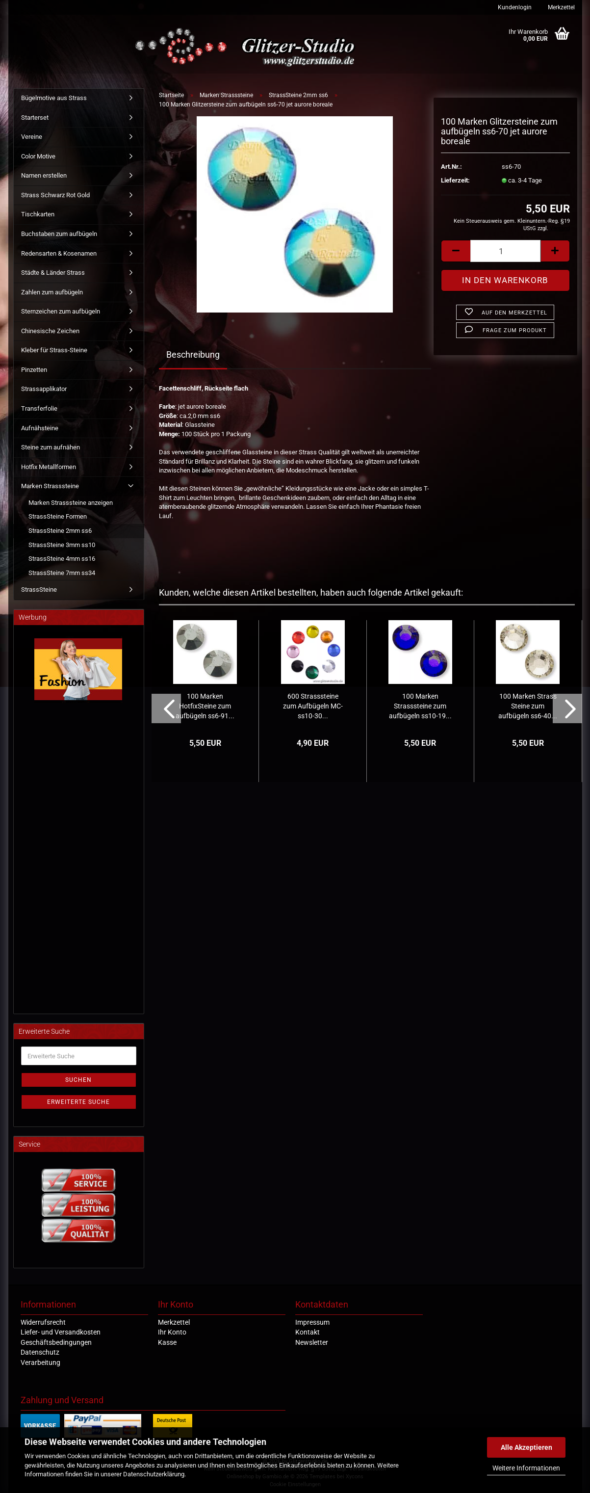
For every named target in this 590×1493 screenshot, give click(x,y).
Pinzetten (34, 369)
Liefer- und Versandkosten (61, 1332)
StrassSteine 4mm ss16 (61, 558)
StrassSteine (39, 589)
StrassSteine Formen (57, 516)
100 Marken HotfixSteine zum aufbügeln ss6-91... (205, 706)
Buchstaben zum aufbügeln (59, 233)
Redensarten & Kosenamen (59, 253)
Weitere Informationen (526, 1468)
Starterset (35, 117)
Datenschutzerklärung (153, 1474)
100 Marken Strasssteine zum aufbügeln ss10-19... (420, 706)
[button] (455, 251)
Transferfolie (39, 408)
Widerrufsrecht (43, 1322)
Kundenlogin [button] (514, 7)
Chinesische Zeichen (50, 331)
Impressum (312, 1322)
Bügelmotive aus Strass (54, 98)
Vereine (31, 136)
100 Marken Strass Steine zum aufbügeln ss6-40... (527, 706)
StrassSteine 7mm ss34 (61, 572)
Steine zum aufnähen (50, 447)
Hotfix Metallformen (48, 467)
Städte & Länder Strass (53, 272)
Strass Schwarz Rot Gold (55, 195)
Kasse (167, 1342)
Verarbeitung (40, 1362)
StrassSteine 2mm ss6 (60, 530)
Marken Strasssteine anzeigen (70, 502)
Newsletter (311, 1342)
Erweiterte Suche (78, 1102)
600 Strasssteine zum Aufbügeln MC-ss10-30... (313, 706)
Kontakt (307, 1332)
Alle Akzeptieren (526, 1447)
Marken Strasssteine (50, 486)
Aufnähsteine (39, 428)
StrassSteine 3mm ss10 (61, 545)
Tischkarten (37, 214)
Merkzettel (560, 7)
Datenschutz (40, 1352)
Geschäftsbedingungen (56, 1342)
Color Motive (38, 156)
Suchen (78, 1079)
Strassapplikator (44, 389)
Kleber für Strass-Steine (54, 350)
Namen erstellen (44, 175)
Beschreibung (193, 354)
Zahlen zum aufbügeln (52, 292)
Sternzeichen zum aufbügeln (60, 311)
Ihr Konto (172, 1332)
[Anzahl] (505, 251)
